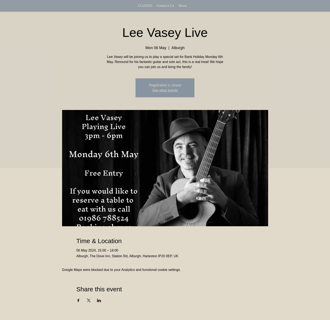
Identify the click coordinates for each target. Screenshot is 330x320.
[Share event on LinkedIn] (99, 300)
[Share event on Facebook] (78, 300)
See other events (165, 90)
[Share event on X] (89, 300)
